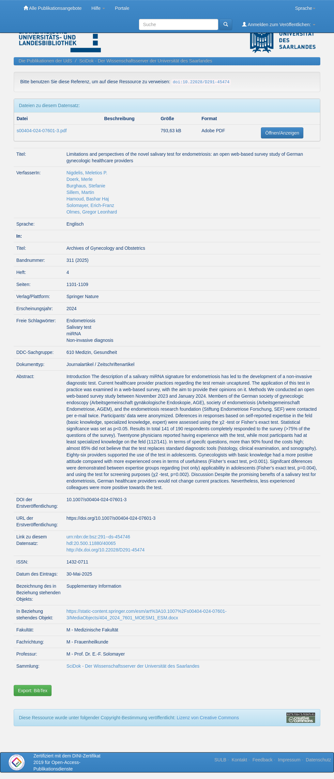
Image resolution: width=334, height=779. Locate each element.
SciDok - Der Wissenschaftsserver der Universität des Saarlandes (145, 60)
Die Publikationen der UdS (45, 60)
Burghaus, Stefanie (86, 185)
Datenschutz (318, 759)
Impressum (289, 759)
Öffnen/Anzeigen (282, 132)
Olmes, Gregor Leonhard (92, 212)
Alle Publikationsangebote (52, 8)
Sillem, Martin (80, 192)
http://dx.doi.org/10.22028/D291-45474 (106, 549)
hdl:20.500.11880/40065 (91, 543)
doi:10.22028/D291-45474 (201, 82)
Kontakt (239, 759)
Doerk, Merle (80, 179)
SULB (220, 759)
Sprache (305, 8)
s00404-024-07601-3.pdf (42, 130)
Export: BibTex (32, 690)
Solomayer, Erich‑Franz (90, 205)
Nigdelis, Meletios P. (87, 172)
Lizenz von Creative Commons (208, 717)
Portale (122, 8)
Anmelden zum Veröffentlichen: (278, 24)
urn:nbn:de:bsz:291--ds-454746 (98, 536)
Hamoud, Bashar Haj (88, 198)
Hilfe (98, 8)
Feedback (262, 759)
